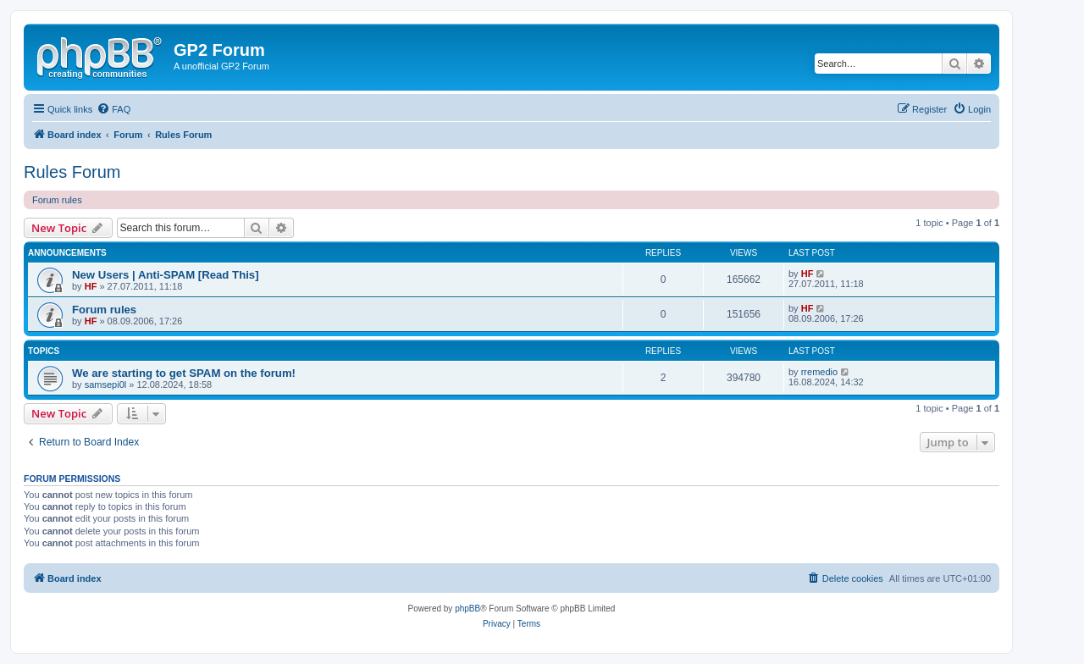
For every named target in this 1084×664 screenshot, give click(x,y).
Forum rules (57, 200)
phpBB (467, 608)
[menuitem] (113, 109)
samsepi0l (106, 384)
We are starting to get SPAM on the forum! (184, 373)
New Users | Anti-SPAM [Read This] (165, 274)
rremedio (819, 372)
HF (91, 286)
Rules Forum (72, 172)
